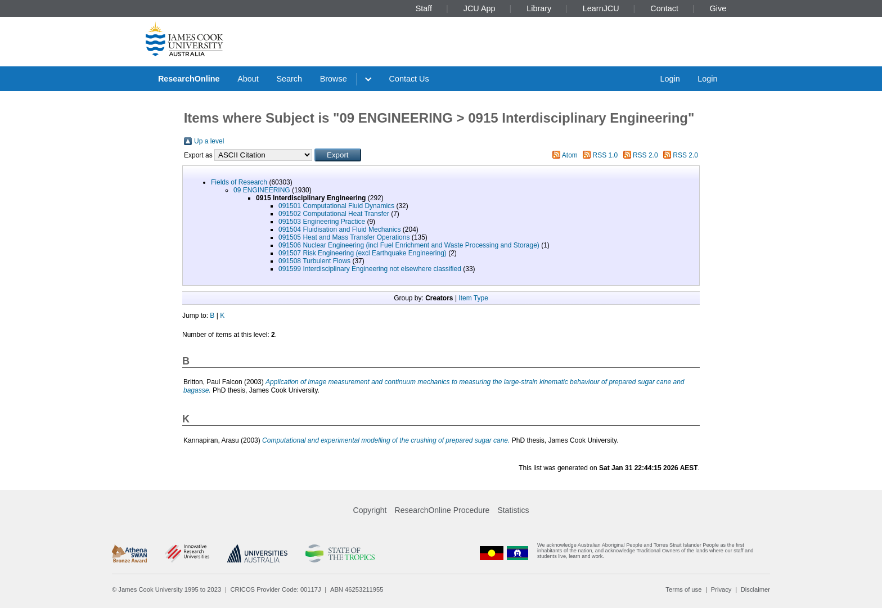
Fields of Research (239, 182)
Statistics (513, 510)
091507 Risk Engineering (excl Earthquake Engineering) (362, 253)
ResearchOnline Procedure (442, 510)
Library (538, 8)
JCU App (480, 8)
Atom (570, 155)
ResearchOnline (189, 78)
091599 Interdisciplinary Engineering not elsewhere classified (369, 269)
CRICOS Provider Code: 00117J (276, 589)
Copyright (370, 510)
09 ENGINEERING (261, 190)
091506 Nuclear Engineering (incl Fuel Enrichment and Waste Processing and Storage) (408, 245)
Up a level (209, 141)
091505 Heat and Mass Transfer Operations (344, 237)
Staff (424, 8)
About (248, 78)
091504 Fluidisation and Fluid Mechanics (339, 229)
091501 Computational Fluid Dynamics (336, 206)
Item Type (473, 298)
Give (718, 8)
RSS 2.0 (645, 155)
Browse (333, 78)
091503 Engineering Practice (321, 222)
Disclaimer (755, 589)
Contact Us (409, 78)
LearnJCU (601, 8)
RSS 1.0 (605, 155)
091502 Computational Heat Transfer (333, 214)
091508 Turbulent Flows (314, 261)
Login (670, 78)
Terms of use (683, 589)
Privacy (721, 589)
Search (289, 78)
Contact (664, 8)
